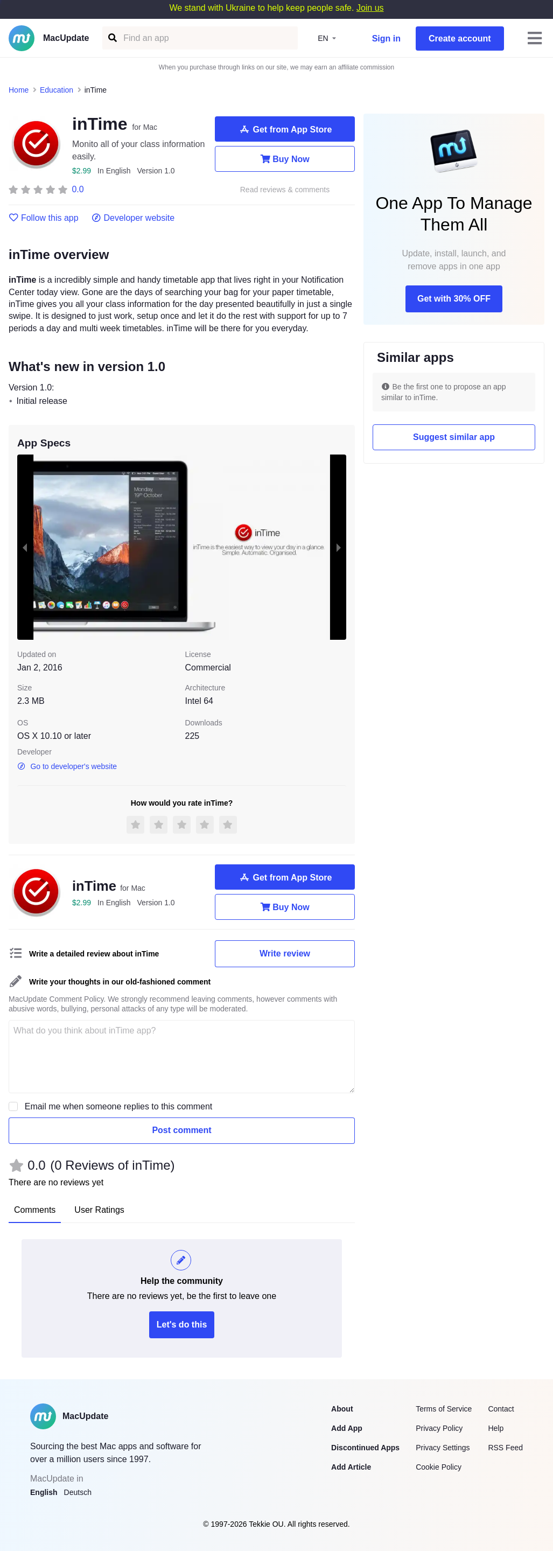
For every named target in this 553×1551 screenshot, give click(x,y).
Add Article (351, 1467)
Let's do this (182, 1324)
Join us (370, 7)
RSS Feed (505, 1447)
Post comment (181, 1130)
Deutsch (78, 1492)
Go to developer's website (67, 766)
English (44, 1492)
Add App (346, 1428)
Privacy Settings (443, 1447)
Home (19, 90)
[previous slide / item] (24, 547)
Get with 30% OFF (454, 298)
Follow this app (44, 218)
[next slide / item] (338, 547)
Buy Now (284, 159)
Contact (501, 1409)
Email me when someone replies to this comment (119, 1106)
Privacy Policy (439, 1428)
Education (56, 90)
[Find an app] (112, 38)
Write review (285, 953)
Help (495, 1428)
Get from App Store (285, 129)
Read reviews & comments (285, 189)
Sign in (386, 38)
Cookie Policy (438, 1467)
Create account (460, 38)
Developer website (133, 218)
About (342, 1409)
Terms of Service (444, 1409)
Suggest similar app (454, 437)
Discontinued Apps (365, 1447)
